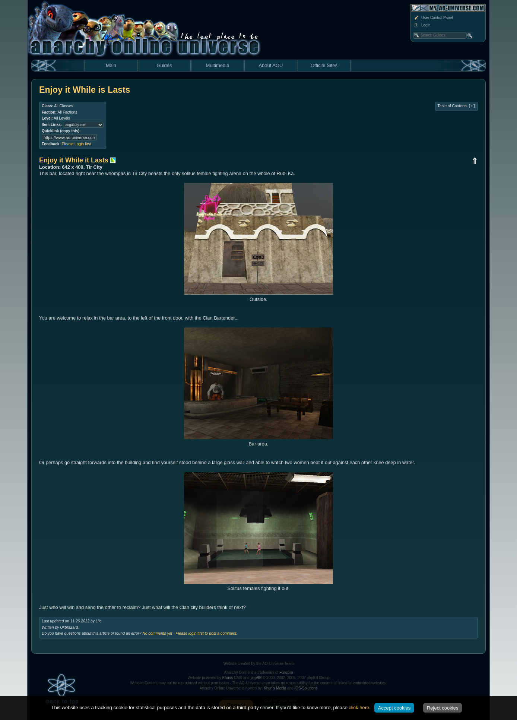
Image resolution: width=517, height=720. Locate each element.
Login (421, 25)
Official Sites (324, 65)
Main (111, 65)
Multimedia (217, 65)
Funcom (286, 672)
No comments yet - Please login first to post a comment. (189, 633)
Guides (164, 65)
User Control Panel (433, 17)
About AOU (270, 65)
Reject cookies (443, 708)
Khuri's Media (275, 688)
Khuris (227, 678)
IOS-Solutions (306, 688)
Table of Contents (456, 106)
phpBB (255, 678)
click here (359, 707)
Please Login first (76, 144)
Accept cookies (394, 708)
